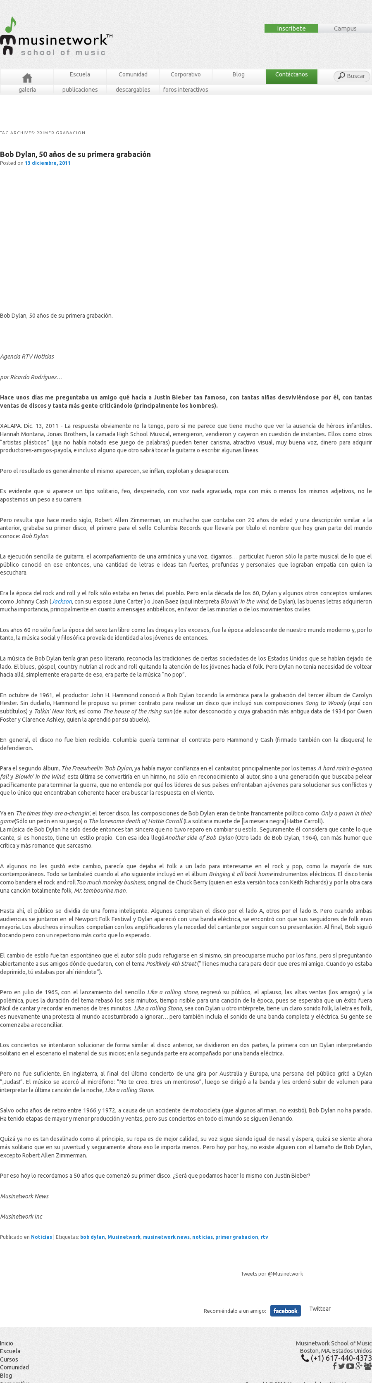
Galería (27, 89)
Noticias (41, 1237)
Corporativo (186, 74)
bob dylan (92, 1237)
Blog (239, 74)
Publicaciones (80, 89)
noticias (202, 1237)
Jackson (61, 601)
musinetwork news (166, 1237)
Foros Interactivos (185, 89)
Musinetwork (124, 1237)
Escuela (80, 74)
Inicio (6, 1343)
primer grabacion (236, 1237)
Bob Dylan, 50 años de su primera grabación (75, 154)
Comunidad (133, 74)
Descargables (133, 89)
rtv (264, 1237)
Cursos (9, 1359)
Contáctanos (291, 74)
